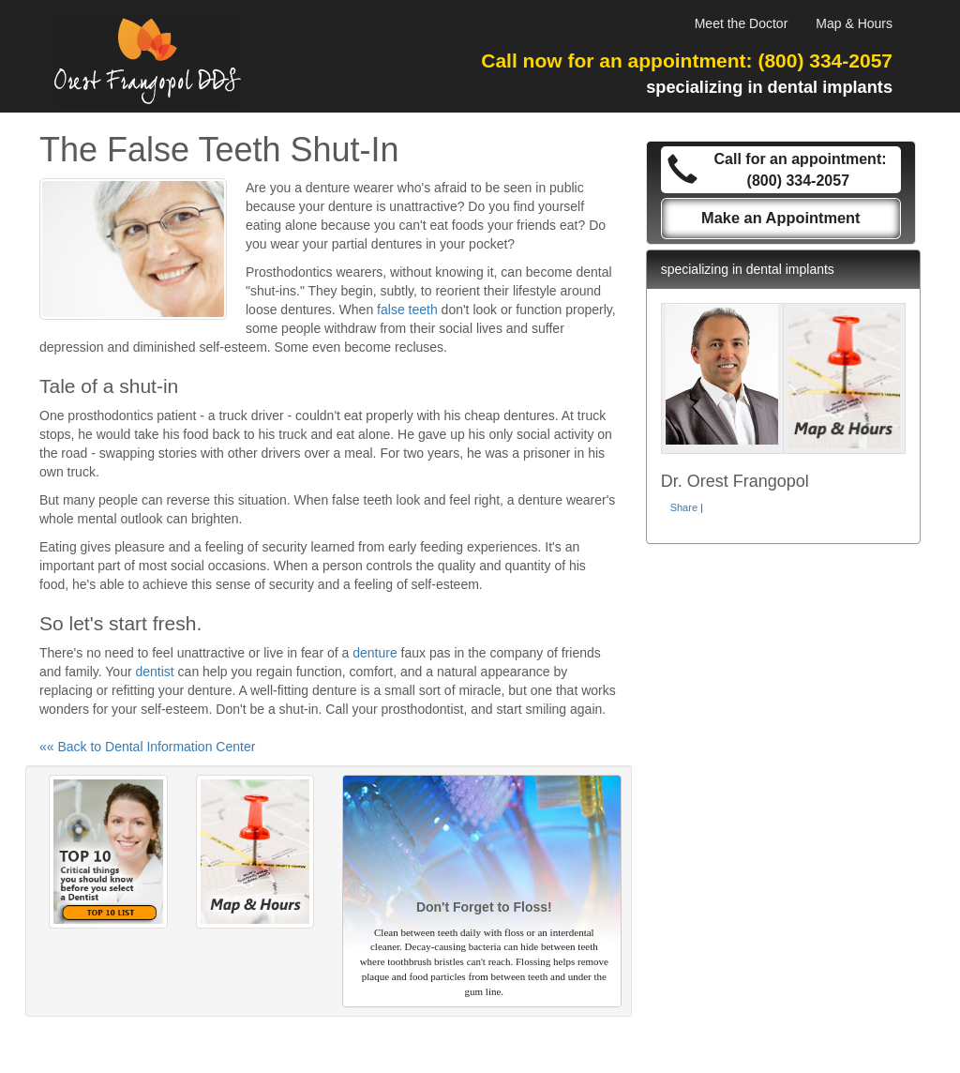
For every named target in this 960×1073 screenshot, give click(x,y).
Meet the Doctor (741, 23)
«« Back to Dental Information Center (147, 746)
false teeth (407, 309)
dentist (154, 671)
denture (374, 652)
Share (684, 507)
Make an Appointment (781, 217)
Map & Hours (854, 23)
